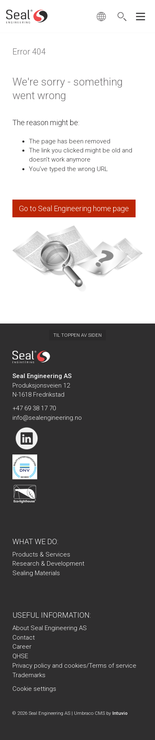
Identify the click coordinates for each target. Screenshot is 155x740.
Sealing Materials (36, 573)
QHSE (20, 656)
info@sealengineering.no (47, 417)
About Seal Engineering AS (49, 628)
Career (21, 646)
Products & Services (41, 554)
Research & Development (48, 563)
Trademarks (28, 675)
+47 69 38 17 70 (34, 408)
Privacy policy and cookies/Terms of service (74, 665)
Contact (23, 637)
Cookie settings (34, 688)
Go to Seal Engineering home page (74, 208)
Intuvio (120, 713)
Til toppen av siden (77, 335)
